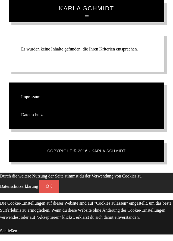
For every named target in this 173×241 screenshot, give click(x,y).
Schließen (8, 231)
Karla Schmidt (86, 8)
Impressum (30, 96)
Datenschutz (32, 114)
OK (49, 186)
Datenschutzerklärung (19, 186)
